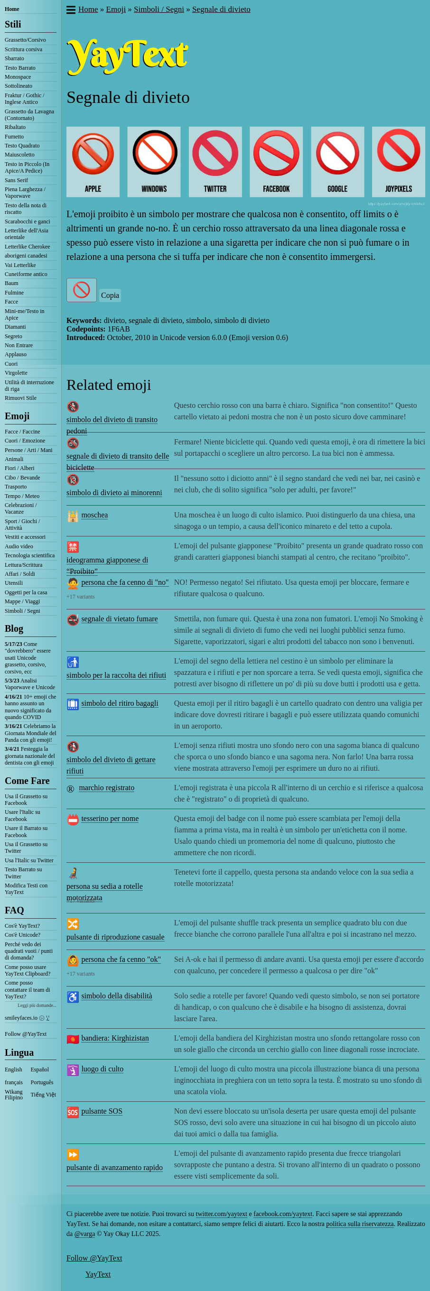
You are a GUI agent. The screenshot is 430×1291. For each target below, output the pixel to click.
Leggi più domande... (37, 1005)
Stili (13, 24)
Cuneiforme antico (26, 274)
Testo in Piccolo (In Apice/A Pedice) (27, 167)
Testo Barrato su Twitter (23, 872)
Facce (11, 301)
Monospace (18, 77)
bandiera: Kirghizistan (115, 1038)
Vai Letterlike (20, 265)
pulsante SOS (101, 1111)
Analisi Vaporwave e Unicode (30, 684)
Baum (12, 283)
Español (40, 1069)
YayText (98, 1274)
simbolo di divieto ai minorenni (114, 493)
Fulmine (14, 292)
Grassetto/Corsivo (25, 40)
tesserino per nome (110, 818)
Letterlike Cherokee (27, 246)
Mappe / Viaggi (22, 601)
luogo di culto (102, 1069)
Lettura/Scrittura (23, 565)
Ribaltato (15, 127)
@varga (85, 1233)
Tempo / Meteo (22, 496)
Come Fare (27, 780)
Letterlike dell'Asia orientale (26, 233)
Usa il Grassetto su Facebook (26, 799)
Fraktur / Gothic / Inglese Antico (25, 98)
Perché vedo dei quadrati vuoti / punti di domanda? (29, 951)
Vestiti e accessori (25, 537)
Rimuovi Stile (21, 398)
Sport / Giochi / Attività (22, 524)
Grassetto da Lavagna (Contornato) (29, 114)
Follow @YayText (26, 1034)
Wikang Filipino (14, 1094)
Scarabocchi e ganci (27, 221)
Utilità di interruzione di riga (29, 385)
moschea (94, 515)
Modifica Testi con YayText (26, 888)
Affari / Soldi (20, 574)
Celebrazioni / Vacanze (21, 508)
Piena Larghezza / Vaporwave (25, 192)
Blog (14, 628)
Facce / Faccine (22, 431)
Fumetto (14, 136)
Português (42, 1082)
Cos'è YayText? (22, 925)
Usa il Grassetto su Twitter (26, 847)
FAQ (14, 910)
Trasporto (16, 486)
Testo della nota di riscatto (26, 208)
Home (12, 9)
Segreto (13, 336)
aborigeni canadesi (26, 255)
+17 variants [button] (80, 596)
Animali (14, 459)
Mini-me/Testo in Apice (24, 314)
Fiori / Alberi (20, 468)
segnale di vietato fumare (119, 619)
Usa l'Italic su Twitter (29, 860)
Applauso (16, 354)
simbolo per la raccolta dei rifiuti (116, 675)
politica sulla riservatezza (359, 1223)
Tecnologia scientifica (30, 555)
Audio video (19, 546)
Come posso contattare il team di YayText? (27, 989)
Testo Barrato (20, 68)
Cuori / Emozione (25, 440)
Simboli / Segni (22, 611)
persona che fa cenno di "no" (124, 582)
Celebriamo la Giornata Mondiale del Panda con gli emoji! (30, 733)
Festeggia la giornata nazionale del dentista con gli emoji (30, 756)
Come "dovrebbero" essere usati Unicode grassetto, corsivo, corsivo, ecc (28, 658)
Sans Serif (16, 180)
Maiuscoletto (20, 154)
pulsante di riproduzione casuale (115, 937)
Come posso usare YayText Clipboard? (27, 970)
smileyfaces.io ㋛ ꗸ (27, 1017)
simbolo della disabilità (116, 996)
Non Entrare (19, 345)
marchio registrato (106, 788)
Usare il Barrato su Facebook (26, 831)
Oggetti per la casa (26, 592)
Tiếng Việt (43, 1094)
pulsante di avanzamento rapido (114, 1167)
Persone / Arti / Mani (29, 450)
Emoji (17, 416)
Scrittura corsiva (23, 49)
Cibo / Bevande (22, 477)
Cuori (11, 363)
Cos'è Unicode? (22, 934)
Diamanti (15, 326)
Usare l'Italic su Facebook (22, 815)
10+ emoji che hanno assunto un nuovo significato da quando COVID (30, 706)
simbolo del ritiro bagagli (119, 703)
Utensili (14, 583)
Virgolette (16, 372)
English (13, 1069)
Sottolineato (18, 86)
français (14, 1082)
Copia (110, 295)
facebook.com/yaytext (282, 1213)
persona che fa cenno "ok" (121, 959)
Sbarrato (14, 58)
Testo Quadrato (22, 145)
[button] (70, 11)
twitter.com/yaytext (221, 1213)
